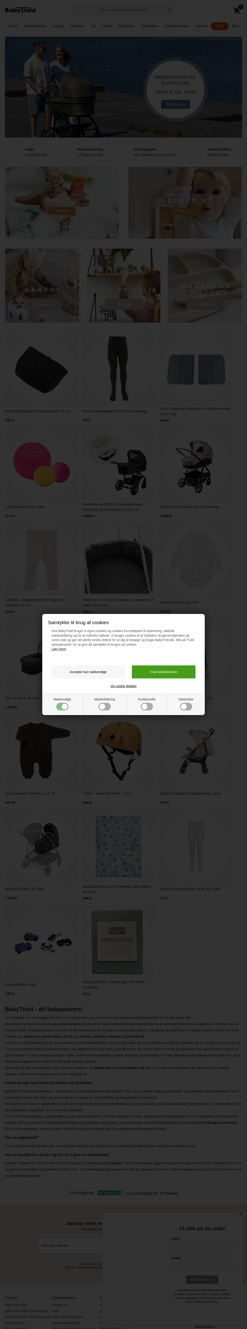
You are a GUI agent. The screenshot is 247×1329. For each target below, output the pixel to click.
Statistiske (186, 703)
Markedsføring (104, 703)
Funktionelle (147, 703)
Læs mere (59, 649)
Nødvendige (62, 703)
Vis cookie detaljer (123, 686)
